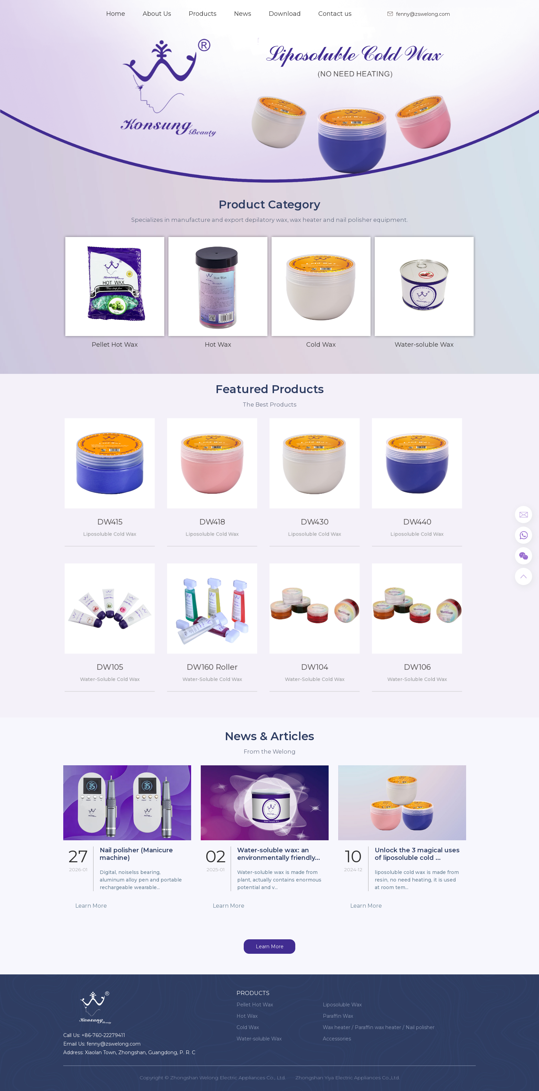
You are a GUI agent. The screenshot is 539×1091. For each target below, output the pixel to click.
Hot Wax (246, 1016)
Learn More (270, 946)
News (242, 14)
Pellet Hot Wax (254, 1005)
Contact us (335, 14)
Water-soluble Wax (259, 1039)
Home (115, 14)
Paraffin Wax (338, 1016)
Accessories (337, 1039)
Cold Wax (247, 1027)
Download (285, 14)
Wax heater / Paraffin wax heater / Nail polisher (378, 1027)
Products (203, 14)
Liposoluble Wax (342, 1005)
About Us (157, 14)
